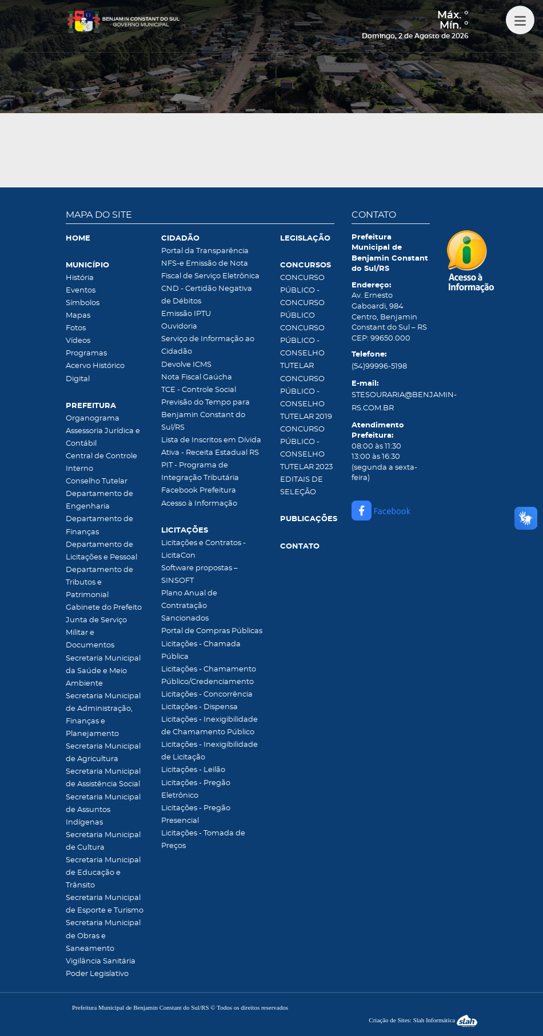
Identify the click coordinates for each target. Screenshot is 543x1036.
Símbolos (82, 303)
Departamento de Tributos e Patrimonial (99, 582)
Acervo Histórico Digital (95, 372)
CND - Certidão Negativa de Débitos (206, 295)
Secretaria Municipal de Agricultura (103, 753)
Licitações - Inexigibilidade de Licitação (209, 751)
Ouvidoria (179, 326)
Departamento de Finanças (99, 525)
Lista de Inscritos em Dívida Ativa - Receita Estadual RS (211, 447)
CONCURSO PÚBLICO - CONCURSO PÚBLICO (302, 296)
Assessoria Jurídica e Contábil (103, 437)
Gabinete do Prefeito (104, 607)
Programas (86, 353)
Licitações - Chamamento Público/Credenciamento (208, 676)
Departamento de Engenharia (99, 500)
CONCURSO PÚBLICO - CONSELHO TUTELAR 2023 (306, 448)
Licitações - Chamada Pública (201, 651)
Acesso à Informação (199, 503)
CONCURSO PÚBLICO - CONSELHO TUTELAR (302, 347)
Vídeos (78, 341)
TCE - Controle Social (198, 390)
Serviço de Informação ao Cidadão (207, 345)
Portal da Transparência (205, 251)
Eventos (80, 290)
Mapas (78, 315)
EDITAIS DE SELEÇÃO (301, 486)
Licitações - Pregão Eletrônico (195, 789)
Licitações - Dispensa (199, 707)
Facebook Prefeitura (198, 490)
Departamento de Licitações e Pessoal (101, 551)
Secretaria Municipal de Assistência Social (103, 778)
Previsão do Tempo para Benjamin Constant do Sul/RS (205, 415)
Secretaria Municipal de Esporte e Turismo (104, 904)
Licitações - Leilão (193, 770)
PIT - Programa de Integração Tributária (200, 472)
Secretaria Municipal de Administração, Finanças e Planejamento (103, 715)
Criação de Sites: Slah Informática (423, 1020)
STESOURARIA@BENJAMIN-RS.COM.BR (391, 401)
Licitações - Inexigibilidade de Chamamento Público (209, 726)
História (80, 278)
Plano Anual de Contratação (189, 600)
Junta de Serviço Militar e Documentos (96, 633)
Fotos (76, 328)
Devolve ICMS (186, 365)
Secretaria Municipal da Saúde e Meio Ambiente (103, 671)
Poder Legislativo (97, 974)
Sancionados (185, 618)
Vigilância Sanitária (100, 961)
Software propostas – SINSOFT (199, 575)
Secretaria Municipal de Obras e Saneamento (103, 935)
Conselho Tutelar (96, 481)
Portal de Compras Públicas (211, 631)
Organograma (92, 418)
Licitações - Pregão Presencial (195, 815)
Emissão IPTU (186, 314)
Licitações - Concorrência (207, 694)
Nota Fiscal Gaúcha (196, 377)
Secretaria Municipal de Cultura (103, 841)
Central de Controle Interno (101, 463)
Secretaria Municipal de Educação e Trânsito (103, 873)
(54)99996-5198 (379, 366)
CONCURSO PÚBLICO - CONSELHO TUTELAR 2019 (306, 398)
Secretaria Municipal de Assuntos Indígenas (103, 810)
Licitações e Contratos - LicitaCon (203, 549)
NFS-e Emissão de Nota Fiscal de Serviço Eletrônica (210, 270)
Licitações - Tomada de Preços (203, 840)
